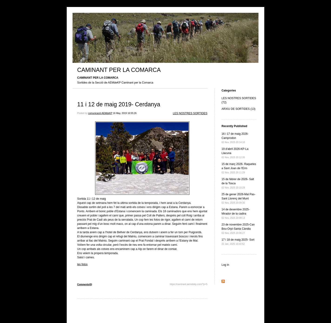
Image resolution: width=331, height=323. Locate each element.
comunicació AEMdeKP (100, 113)
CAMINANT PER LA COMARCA (119, 70)
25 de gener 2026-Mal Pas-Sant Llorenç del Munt (238, 198)
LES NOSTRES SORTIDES (190, 113)
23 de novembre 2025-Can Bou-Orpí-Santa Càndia (238, 228)
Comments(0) (84, 284)
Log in (225, 264)
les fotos (82, 264)
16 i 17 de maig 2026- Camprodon (235, 138)
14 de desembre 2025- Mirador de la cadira (236, 213)
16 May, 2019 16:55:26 (125, 113)
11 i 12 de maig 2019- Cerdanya (118, 104)
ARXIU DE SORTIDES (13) (238, 109)
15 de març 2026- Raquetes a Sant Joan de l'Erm (239, 168)
